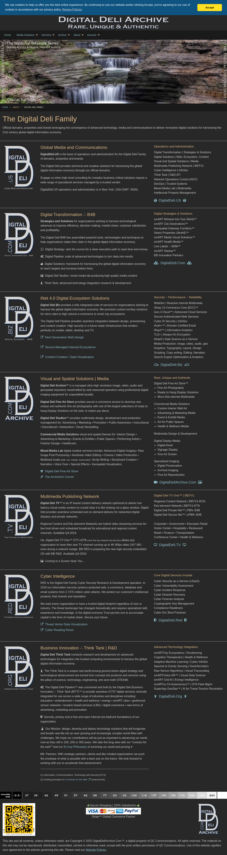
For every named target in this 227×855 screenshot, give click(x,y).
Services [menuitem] (46, 35)
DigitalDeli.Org (170, 696)
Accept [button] (209, 7)
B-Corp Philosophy (75, 746)
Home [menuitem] (7, 35)
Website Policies (96, 849)
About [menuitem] (77, 35)
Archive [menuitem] (62, 35)
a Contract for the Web (78, 779)
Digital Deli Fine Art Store (59, 471)
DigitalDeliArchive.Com (178, 482)
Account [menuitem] (91, 35)
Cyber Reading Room (57, 630)
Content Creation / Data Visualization (67, 357)
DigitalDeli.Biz (171, 365)
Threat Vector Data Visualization (64, 624)
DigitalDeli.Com (173, 263)
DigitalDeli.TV (170, 545)
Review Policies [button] (72, 9)
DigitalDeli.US (170, 200)
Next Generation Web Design (62, 337)
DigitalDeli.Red (170, 620)
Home (5, 107)
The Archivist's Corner (57, 477)
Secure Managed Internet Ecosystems (68, 347)
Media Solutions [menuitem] (25, 35)
